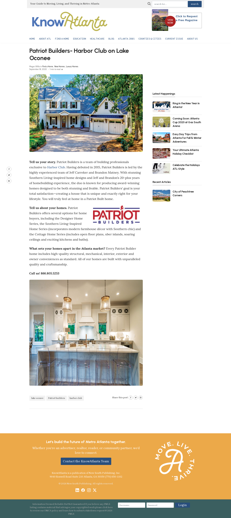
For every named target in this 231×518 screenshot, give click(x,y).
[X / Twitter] (94, 490)
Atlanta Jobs (126, 38)
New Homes (59, 66)
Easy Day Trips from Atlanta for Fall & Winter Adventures (187, 137)
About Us (192, 38)
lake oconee (37, 398)
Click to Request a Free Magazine (187, 18)
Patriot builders (56, 398)
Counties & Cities (149, 38)
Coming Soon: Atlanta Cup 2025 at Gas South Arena (187, 122)
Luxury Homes (72, 66)
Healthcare (97, 38)
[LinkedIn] (77, 490)
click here (107, 507)
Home (32, 38)
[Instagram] (89, 490)
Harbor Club (56, 167)
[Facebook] (83, 490)
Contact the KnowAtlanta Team (86, 461)
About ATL (45, 38)
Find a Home (62, 38)
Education (79, 38)
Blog (111, 38)
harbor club (76, 398)
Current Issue (174, 38)
